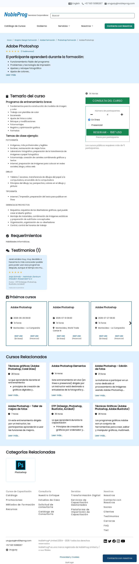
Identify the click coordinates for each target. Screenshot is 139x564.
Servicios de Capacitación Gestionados (79, 502)
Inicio (9, 40)
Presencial (96, 125)
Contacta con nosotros (119, 558)
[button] (129, 323)
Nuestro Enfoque (49, 495)
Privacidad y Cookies (69, 557)
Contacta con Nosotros (119, 26)
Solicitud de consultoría (46, 505)
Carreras (109, 520)
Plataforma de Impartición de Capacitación (80, 512)
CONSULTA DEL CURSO (107, 101)
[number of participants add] (123, 114)
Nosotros (86, 26)
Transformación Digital (85, 495)
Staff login (69, 562)
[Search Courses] (92, 15)
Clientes (109, 511)
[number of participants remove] (92, 114)
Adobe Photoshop (86, 40)
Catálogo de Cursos (14, 26)
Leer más (11, 74)
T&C (106, 530)
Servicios (63, 26)
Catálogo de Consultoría (46, 513)
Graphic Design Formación (26, 40)
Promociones (14, 500)
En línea (95, 119)
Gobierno (42, 26)
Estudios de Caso (49, 500)
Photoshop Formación (67, 40)
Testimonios (111, 516)
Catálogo (12, 495)
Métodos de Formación (20, 504)
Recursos (12, 509)
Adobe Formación (47, 40)
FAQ (106, 525)
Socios (108, 507)
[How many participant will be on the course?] (107, 114)
